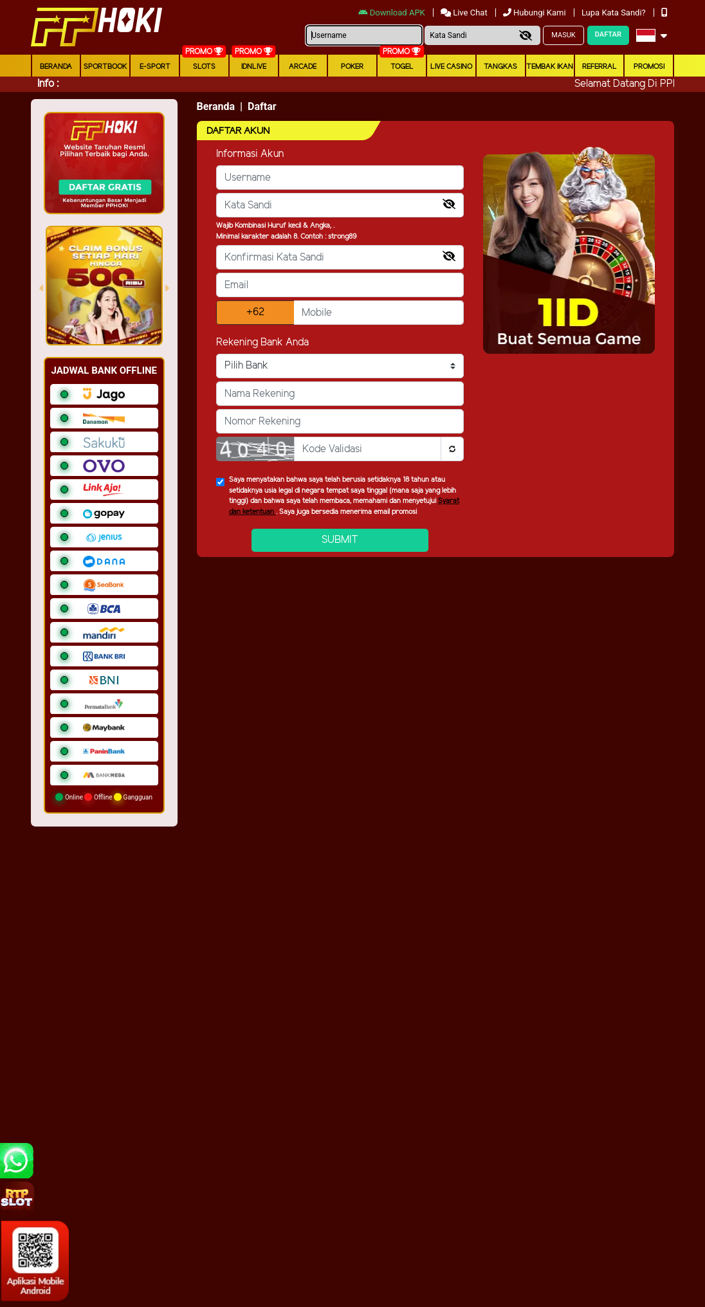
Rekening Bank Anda (262, 342)
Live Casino (451, 66)
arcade (302, 66)
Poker (352, 66)
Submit (340, 540)
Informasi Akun (250, 154)
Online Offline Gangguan (103, 797)
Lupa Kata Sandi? (614, 12)
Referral (599, 66)
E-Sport (155, 66)
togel (402, 66)
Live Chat (465, 12)
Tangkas (500, 66)
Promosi (649, 66)
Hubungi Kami (535, 12)
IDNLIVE (253, 66)
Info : (48, 84)
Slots (204, 66)
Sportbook (105, 66)
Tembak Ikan (549, 66)
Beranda (56, 66)
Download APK (392, 12)
